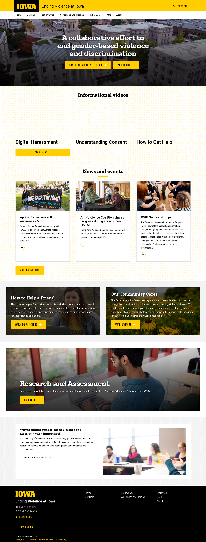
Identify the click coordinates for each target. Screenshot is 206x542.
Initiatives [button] (95, 15)
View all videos (42, 152)
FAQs (108, 15)
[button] (180, 5)
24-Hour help (126, 64)
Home (19, 15)
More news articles (29, 270)
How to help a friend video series (87, 64)
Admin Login (26, 526)
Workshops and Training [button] (71, 15)
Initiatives (162, 493)
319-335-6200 (24, 516)
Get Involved (47, 15)
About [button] (119, 15)
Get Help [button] (31, 15)
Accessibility (61, 540)
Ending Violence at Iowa (63, 6)
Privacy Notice (21, 540)
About (160, 501)
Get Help (89, 497)
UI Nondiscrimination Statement (41, 540)
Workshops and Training (133, 497)
